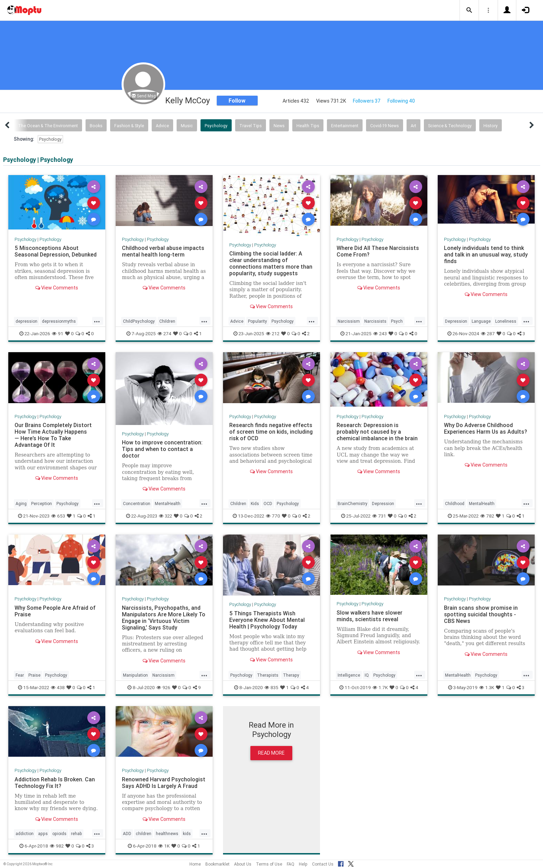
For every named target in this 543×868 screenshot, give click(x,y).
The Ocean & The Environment (48, 125)
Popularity (257, 321)
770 (273, 516)
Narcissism (349, 321)
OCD (268, 503)
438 (58, 687)
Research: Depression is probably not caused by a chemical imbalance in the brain (377, 432)
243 (380, 333)
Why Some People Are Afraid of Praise (55, 611)
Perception (41, 503)
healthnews (167, 833)
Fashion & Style (129, 125)
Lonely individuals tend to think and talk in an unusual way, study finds (486, 254)
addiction (25, 833)
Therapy (291, 675)
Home (195, 864)
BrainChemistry (352, 503)
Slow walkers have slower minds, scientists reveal (369, 616)
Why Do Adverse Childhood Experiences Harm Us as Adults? (485, 428)
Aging (21, 503)
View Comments (56, 288)
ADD (127, 833)
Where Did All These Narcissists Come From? (378, 251)
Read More (271, 753)
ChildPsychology (139, 321)
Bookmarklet (217, 864)
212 (272, 333)
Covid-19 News (384, 125)
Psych (397, 321)
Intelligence (349, 675)
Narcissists (375, 321)
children (143, 833)
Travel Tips (250, 125)
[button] (469, 10)
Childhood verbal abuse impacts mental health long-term (163, 251)
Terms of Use (269, 864)
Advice (162, 125)
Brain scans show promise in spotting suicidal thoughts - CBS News (481, 614)
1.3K (486, 687)
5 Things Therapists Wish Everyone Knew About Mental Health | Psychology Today (267, 620)
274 (164, 333)
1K (164, 846)
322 (165, 516)
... (97, 320)
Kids (255, 503)
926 (163, 687)
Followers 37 (367, 101)
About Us (242, 864)
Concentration (136, 503)
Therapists (267, 675)
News (279, 125)
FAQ (290, 864)
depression (26, 321)
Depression (456, 321)
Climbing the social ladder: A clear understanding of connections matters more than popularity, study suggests (270, 263)
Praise (34, 675)
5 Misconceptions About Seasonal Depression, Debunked (56, 251)
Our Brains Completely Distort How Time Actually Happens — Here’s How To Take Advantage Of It (53, 435)
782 (487, 516)
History (490, 125)
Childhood (454, 503)
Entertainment (344, 125)
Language (481, 321)
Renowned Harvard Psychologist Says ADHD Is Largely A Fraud (163, 782)
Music (187, 125)
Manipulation (135, 675)
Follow (237, 100)
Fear (20, 675)
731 (379, 516)
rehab (76, 833)
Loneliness (505, 321)
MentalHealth (167, 503)
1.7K (380, 687)
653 (58, 516)
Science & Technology (450, 125)
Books (96, 125)
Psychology (216, 125)
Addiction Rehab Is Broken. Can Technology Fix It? (55, 782)
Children (167, 321)
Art (413, 125)
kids (187, 833)
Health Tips (307, 125)
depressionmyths (59, 321)
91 (57, 333)
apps (43, 833)
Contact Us (322, 864)
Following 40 (401, 101)
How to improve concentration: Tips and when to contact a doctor (162, 449)
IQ (367, 675)
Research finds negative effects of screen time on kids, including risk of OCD (271, 432)
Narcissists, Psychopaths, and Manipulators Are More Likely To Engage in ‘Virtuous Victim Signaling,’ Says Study (163, 617)
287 (488, 333)
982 (57, 846)
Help (303, 864)
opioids (59, 833)
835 (271, 687)
